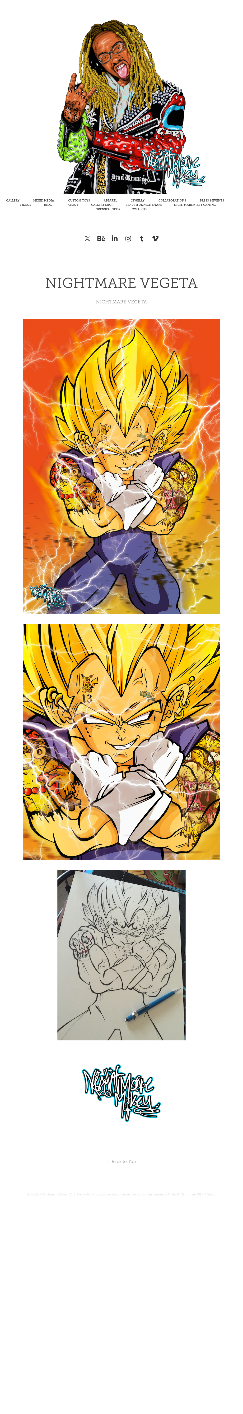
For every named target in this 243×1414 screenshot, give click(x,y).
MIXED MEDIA (43, 200)
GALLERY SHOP (102, 204)
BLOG (48, 204)
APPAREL (110, 200)
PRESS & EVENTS (212, 200)
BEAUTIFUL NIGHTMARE (144, 204)
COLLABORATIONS (172, 200)
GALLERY (12, 200)
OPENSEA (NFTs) (108, 209)
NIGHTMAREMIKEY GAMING (195, 204)
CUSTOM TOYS (79, 200)
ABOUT (73, 204)
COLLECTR (139, 209)
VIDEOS (25, 204)
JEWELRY (138, 200)
